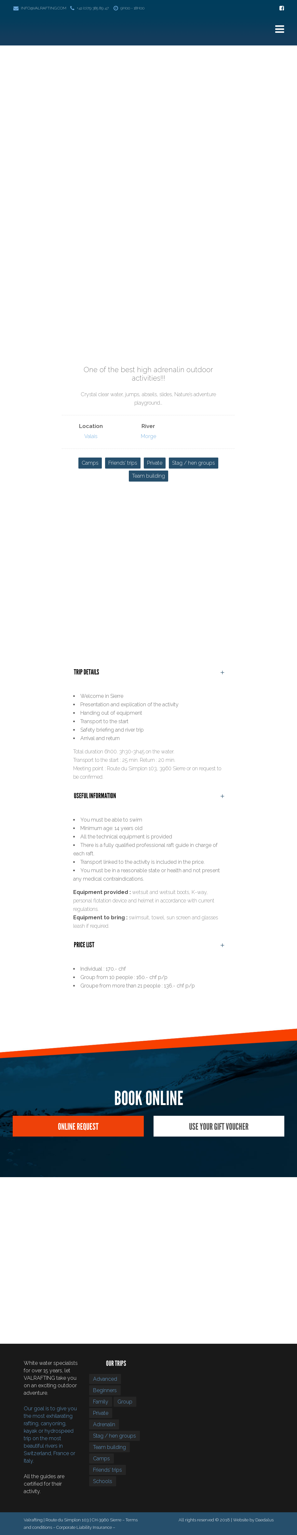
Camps (90, 463)
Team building (148, 476)
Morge (148, 436)
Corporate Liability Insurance (84, 1527)
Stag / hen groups (193, 463)
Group (124, 1402)
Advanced (105, 1379)
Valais (91, 436)
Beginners (105, 1390)
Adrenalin (104, 1424)
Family (100, 1402)
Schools (102, 1481)
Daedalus (264, 1519)
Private (154, 463)
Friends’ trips (122, 463)
